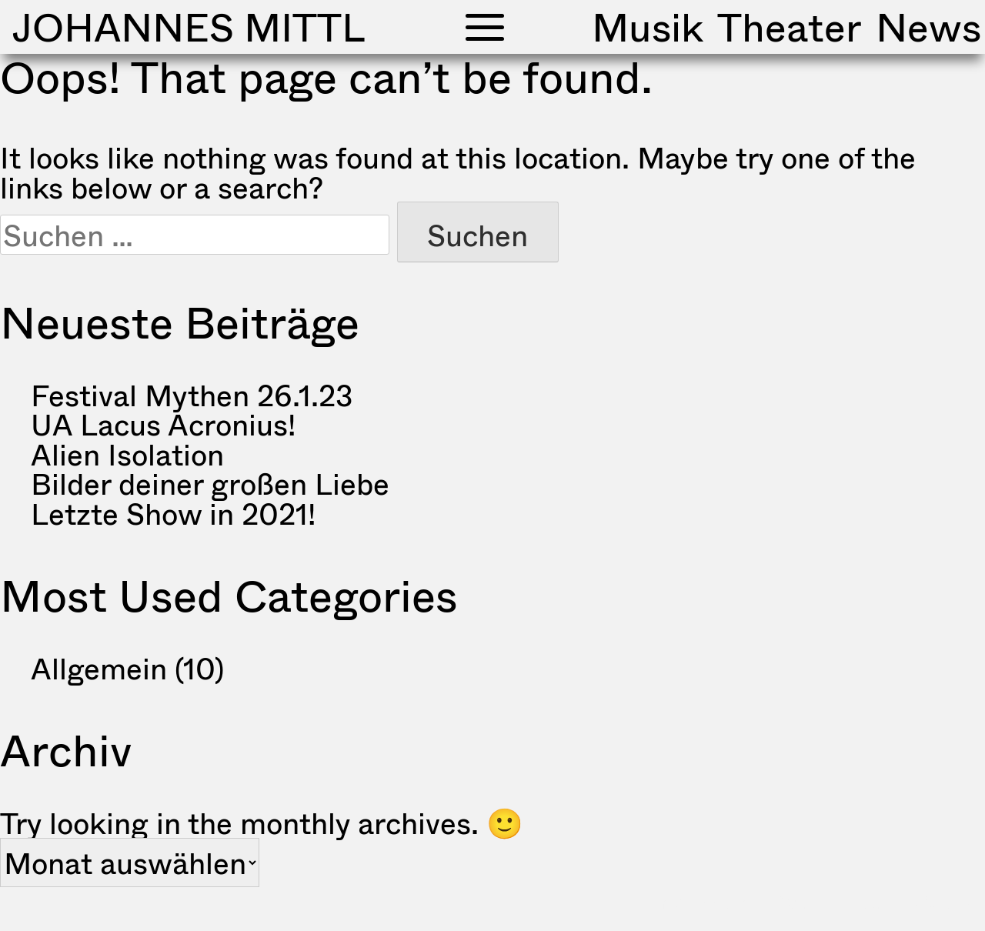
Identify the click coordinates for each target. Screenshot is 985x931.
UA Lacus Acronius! (163, 424)
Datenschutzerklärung (874, 902)
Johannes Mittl (188, 26)
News (928, 26)
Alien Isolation (127, 454)
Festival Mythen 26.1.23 (192, 395)
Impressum (699, 902)
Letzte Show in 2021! (173, 513)
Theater (789, 26)
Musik (647, 26)
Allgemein (99, 668)
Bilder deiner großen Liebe (210, 483)
